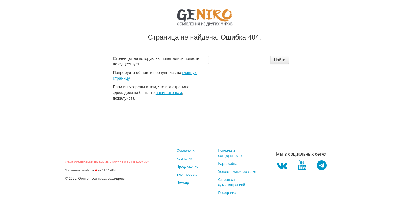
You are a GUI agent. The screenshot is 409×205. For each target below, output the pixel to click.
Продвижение (187, 167)
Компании (184, 159)
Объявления (186, 151)
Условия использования (237, 172)
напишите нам (169, 92)
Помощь (182, 182)
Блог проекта (186, 175)
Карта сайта (227, 164)
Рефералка (227, 193)
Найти (279, 60)
